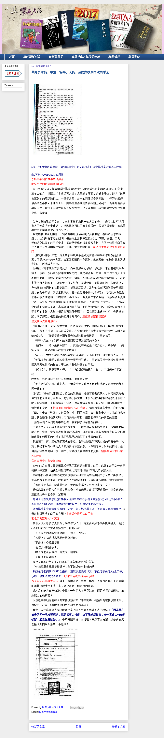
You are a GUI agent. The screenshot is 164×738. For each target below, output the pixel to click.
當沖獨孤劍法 (31, 56)
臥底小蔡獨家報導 (48, 712)
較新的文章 (38, 726)
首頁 (11, 56)
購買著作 (134, 56)
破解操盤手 (56, 56)
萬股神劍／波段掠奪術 (85, 56)
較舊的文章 (119, 726)
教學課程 (114, 56)
